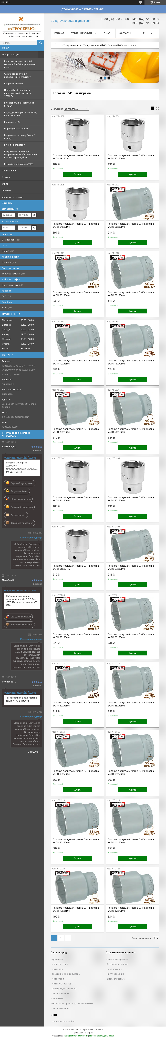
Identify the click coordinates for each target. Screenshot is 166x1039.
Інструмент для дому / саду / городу (19, 137)
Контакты (125, 33)
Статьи (6, 177)
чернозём (57, 998)
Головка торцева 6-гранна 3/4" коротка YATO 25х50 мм (76, 567)
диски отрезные (116, 978)
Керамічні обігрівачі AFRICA (18, 164)
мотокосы (57, 968)
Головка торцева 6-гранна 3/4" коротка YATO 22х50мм (131, 499)
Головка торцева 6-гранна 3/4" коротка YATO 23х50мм (131, 157)
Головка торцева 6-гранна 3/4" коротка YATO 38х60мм (131, 294)
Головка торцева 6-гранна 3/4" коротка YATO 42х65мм (76, 362)
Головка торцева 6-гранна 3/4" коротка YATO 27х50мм (131, 567)
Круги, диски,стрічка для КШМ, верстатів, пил (20, 114)
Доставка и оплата (12, 196)
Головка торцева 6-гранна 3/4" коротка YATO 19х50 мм (76, 157)
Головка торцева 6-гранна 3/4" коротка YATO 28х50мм (76, 636)
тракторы (57, 959)
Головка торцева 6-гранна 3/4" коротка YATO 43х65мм (76, 909)
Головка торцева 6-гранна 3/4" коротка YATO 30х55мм (131, 636)
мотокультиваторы (62, 983)
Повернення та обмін (63, 1021)
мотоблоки (58, 978)
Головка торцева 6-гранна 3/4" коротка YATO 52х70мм (131, 909)
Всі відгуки (33, 751)
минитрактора (60, 964)
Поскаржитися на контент (76, 1036)
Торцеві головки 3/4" (94, 45)
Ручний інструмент (14, 144)
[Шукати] (40, 42)
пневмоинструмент (117, 959)
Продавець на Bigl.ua (83, 1033)
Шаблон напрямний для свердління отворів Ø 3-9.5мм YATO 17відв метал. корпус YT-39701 (21, 600)
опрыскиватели (60, 993)
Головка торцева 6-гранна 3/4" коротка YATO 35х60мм (131, 772)
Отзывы (6, 190)
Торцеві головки (72, 45)
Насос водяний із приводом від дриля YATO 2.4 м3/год (21, 699)
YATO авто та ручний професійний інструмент (17, 75)
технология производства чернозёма (72, 1003)
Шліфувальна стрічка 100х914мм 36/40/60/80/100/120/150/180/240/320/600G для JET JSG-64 (22, 467)
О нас (5, 183)
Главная (59, 33)
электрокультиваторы (64, 988)
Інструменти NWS (13, 83)
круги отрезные (115, 973)
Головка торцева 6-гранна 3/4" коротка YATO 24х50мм (76, 225)
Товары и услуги (10, 54)
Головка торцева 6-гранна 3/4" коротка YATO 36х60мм (76, 841)
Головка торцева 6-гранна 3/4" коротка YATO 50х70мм (131, 430)
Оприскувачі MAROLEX (16, 128)
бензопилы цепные (117, 964)
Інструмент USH (12, 121)
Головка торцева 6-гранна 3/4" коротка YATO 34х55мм (76, 772)
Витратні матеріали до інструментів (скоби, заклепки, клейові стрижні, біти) (20, 154)
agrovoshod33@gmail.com (15, 416)
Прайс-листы (9, 170)
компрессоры (114, 968)
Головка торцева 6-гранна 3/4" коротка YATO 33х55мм (131, 704)
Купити (77, 174)
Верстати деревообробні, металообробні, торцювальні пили (20, 64)
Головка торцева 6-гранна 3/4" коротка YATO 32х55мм (76, 704)
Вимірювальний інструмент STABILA (19, 104)
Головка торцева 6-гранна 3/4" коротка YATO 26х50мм (131, 225)
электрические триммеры (66, 973)
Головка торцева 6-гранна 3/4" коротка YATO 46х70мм (131, 362)
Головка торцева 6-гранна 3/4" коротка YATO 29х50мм (76, 294)
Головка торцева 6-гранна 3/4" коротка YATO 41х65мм (131, 841)
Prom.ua (99, 1030)
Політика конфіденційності (101, 1036)
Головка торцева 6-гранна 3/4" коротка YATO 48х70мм (76, 430)
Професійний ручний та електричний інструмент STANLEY (17, 93)
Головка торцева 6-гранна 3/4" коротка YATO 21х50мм (76, 499)
